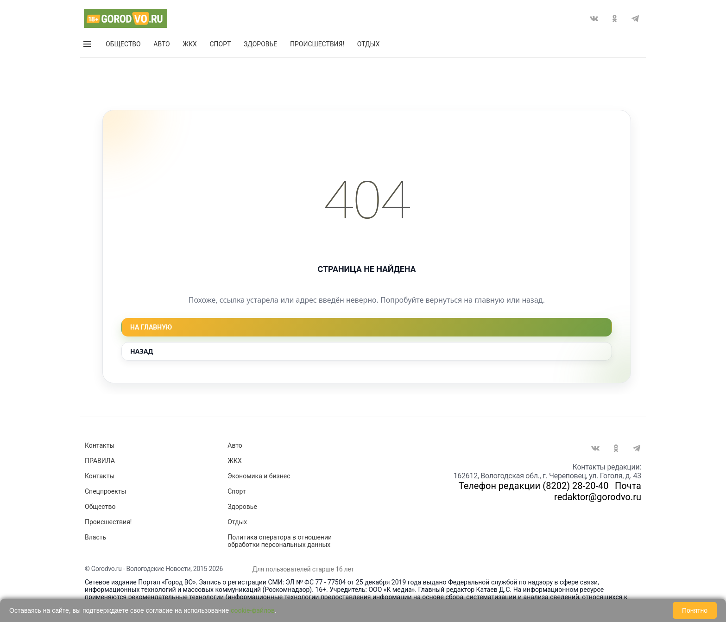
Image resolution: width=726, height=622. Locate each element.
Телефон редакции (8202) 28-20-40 (534, 485)
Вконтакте (594, 20)
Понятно (694, 610)
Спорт (220, 46)
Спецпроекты (105, 491)
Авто (161, 46)
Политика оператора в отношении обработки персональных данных (279, 540)
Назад (141, 351)
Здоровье (260, 46)
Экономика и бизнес (258, 476)
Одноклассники (614, 20)
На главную (151, 327)
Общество (123, 46)
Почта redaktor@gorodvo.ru (597, 491)
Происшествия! (317, 46)
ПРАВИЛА (100, 460)
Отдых (368, 46)
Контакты (99, 445)
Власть (95, 537)
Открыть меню (87, 46)
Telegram (635, 20)
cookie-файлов (253, 610)
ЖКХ (189, 46)
